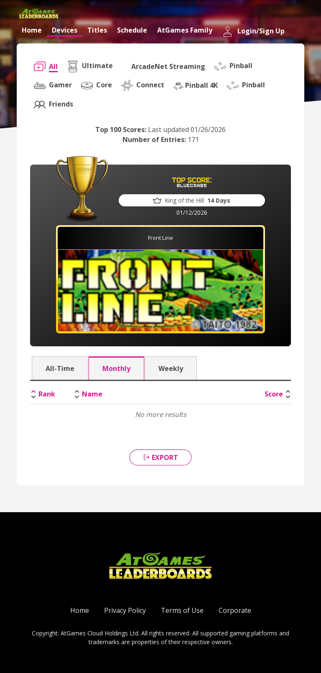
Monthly (116, 368)
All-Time (60, 368)
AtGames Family (184, 30)
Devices (64, 30)
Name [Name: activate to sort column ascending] (92, 394)
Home (32, 30)
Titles (97, 30)
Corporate (235, 610)
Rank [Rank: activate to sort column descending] (46, 394)
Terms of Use (182, 610)
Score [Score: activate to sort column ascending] (274, 394)
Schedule (132, 30)
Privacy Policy (125, 610)
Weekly (170, 368)
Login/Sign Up (253, 31)
